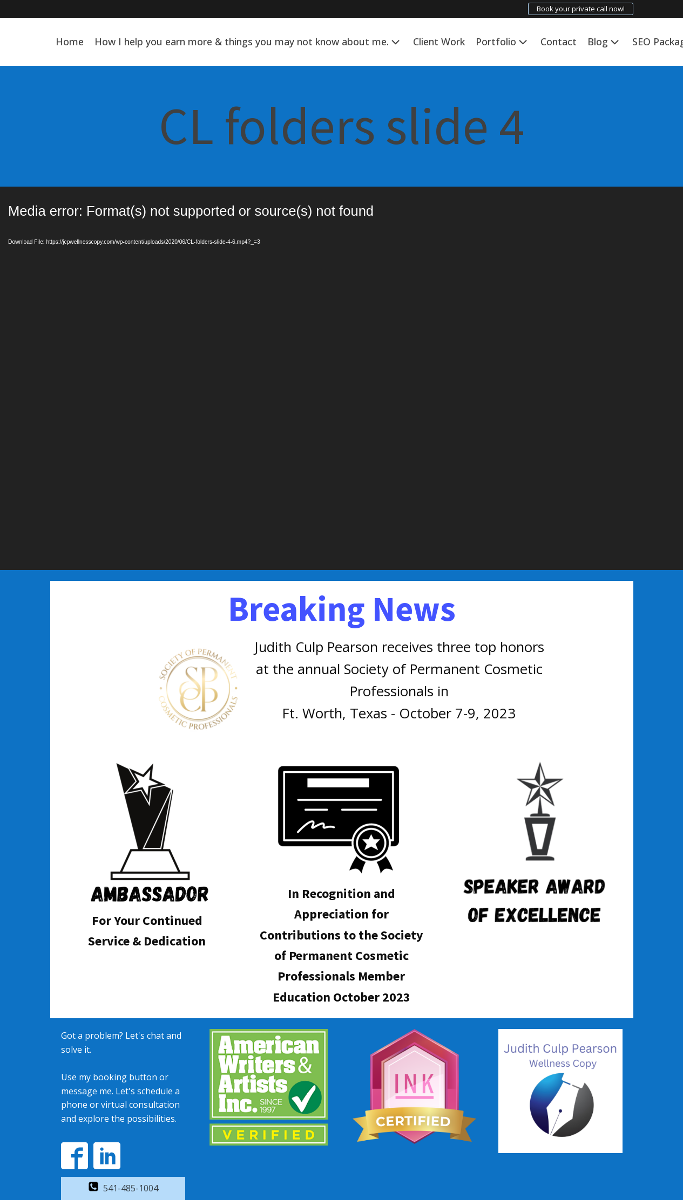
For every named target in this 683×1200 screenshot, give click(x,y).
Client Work (439, 41)
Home (70, 41)
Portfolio (503, 42)
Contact (558, 41)
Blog (604, 42)
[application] (341, 379)
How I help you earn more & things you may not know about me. (248, 42)
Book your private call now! (581, 8)
